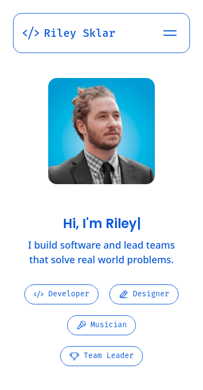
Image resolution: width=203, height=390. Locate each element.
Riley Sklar (68, 33)
